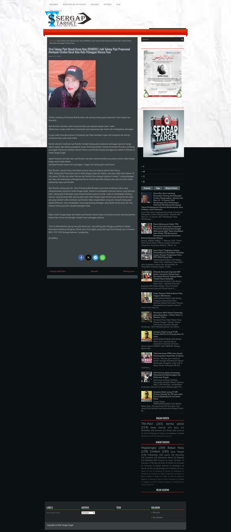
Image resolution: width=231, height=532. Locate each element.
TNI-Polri (147, 424)
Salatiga (181, 479)
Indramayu (153, 454)
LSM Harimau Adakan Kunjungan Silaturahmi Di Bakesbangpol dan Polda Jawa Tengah (166, 375)
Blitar (163, 463)
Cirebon (155, 451)
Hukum (162, 433)
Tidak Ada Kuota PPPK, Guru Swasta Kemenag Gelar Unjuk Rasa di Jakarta (168, 354)
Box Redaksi (53, 4)
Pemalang (144, 474)
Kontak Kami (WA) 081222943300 (74, 4)
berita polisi (175, 424)
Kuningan (180, 463)
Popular (147, 188)
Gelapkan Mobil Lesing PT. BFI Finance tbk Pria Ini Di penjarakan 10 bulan (168, 334)
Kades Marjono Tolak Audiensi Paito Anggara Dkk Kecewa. (167, 294)
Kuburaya (144, 463)
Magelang (158, 471)
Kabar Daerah (158, 427)
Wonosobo (179, 455)
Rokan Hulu (176, 448)
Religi (176, 427)
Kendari (171, 463)
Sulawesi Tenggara (164, 482)
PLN (145, 433)
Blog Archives (171, 188)
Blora (143, 476)
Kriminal (158, 430)
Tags (158, 188)
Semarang (148, 466)
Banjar (179, 460)
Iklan (118, 4)
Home (52, 41)
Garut (172, 476)
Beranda (94, 271)
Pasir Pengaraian (170, 479)
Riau (151, 468)
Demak (143, 468)
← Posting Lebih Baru (57, 271)
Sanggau (146, 482)
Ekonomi (146, 436)
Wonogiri (154, 463)
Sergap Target (67, 525)
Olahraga (153, 433)
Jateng (179, 476)
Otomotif (160, 436)
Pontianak (161, 460)
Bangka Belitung (162, 466)
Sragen (170, 460)
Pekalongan (178, 471)
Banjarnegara (161, 468)
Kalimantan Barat (165, 457)
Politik (181, 433)
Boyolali (180, 457)
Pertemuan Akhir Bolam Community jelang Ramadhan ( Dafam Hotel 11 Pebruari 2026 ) (168, 314)
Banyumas (171, 474)
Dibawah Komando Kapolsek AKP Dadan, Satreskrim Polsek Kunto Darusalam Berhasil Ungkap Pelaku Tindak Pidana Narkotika (167, 275)
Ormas (169, 430)
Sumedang (154, 474)
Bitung (179, 474)
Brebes (157, 476)
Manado (167, 471)
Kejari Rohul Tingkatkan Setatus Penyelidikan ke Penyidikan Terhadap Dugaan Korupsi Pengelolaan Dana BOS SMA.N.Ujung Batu (168, 254)
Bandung (148, 460)
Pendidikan (145, 430)
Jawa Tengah (177, 451)
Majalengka (148, 448)
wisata (167, 436)
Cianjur (165, 476)
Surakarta (149, 457)
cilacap (143, 484)
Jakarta (167, 455)
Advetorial (108, 4)
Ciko (150, 471)
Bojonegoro (177, 466)
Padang (152, 479)
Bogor (150, 476)
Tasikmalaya (178, 482)
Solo (153, 482)
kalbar (163, 474)
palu (149, 484)
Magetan (144, 479)
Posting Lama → (130, 271)
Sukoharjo (173, 468)
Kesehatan (172, 433)
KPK (153, 436)
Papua (160, 479)
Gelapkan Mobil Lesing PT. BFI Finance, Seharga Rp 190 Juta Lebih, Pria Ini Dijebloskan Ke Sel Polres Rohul (168, 395)
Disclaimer (95, 4)
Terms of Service (55, 10)
